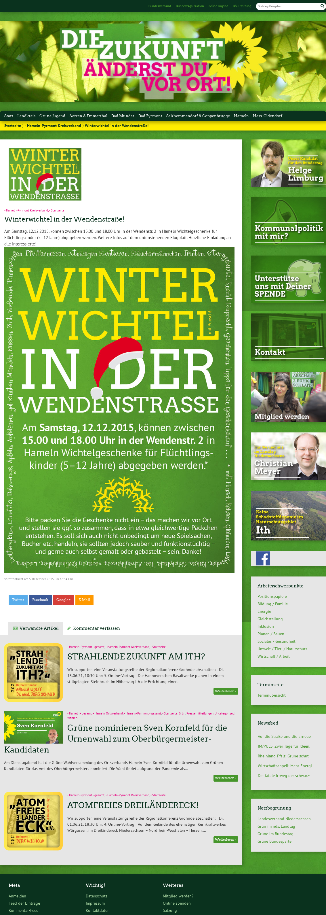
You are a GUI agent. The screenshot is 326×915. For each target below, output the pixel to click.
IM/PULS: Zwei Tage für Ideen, (284, 746)
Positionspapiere (272, 596)
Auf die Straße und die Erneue (284, 736)
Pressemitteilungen (199, 713)
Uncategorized (225, 713)
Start (8, 116)
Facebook (40, 600)
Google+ (63, 600)
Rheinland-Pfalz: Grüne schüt (283, 756)
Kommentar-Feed (24, 910)
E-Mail (84, 600)
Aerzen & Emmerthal (88, 116)
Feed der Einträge (24, 903)
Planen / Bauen (271, 633)
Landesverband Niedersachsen (284, 818)
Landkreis (26, 116)
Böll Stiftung (242, 6)
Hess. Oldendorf (267, 116)
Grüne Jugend (218, 6)
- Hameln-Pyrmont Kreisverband (53, 125)
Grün (182, 713)
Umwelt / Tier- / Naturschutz (282, 648)
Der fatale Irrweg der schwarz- (284, 775)
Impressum (95, 903)
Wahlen (72, 718)
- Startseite (56, 210)
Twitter (18, 600)
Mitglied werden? (178, 896)
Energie (264, 611)
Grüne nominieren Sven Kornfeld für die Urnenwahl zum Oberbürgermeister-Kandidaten (115, 739)
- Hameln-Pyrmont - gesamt (85, 647)
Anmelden (17, 896)
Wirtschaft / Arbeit (274, 656)
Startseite (12, 125)
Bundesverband (159, 6)
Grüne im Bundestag (275, 833)
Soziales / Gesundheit (277, 641)
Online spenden (177, 903)
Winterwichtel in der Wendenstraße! (64, 219)
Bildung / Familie (273, 603)
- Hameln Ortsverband (108, 713)
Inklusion (266, 626)
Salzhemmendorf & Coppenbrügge (198, 116)
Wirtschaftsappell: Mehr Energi (285, 765)
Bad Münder (122, 116)
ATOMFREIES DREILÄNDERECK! (133, 805)
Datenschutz (96, 896)
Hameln (241, 116)
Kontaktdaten (98, 910)
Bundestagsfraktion (190, 6)
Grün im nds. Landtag (276, 826)
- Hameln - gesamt (79, 713)
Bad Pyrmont (150, 116)
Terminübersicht (272, 695)
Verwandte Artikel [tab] (39, 628)
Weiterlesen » (226, 691)
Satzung (170, 910)
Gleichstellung (270, 618)
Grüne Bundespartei (275, 841)
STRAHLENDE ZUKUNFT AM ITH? (136, 656)
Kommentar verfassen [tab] (96, 628)
